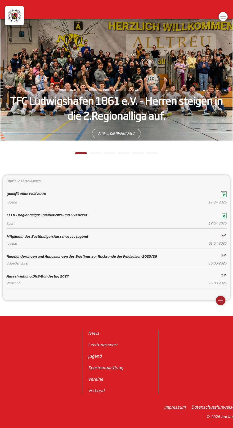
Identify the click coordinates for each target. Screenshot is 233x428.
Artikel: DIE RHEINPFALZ (116, 133)
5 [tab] (134, 154)
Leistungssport (103, 344)
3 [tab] (105, 154)
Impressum (175, 407)
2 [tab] (91, 154)
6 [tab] (148, 154)
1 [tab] (77, 154)
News (93, 333)
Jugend (95, 356)
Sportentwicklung (105, 367)
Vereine (95, 379)
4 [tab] (120, 154)
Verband (96, 390)
